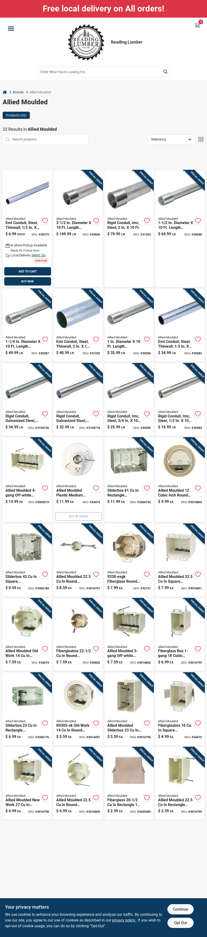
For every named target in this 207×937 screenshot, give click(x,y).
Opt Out (180, 923)
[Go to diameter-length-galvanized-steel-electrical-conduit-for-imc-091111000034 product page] (129, 325)
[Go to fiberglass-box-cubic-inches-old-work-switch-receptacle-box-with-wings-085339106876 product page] (180, 634)
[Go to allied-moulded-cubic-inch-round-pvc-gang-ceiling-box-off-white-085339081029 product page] (180, 480)
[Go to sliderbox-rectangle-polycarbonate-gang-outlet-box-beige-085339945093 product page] (27, 709)
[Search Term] (103, 72)
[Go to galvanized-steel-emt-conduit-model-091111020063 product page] (78, 325)
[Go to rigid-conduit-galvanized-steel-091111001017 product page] (78, 399)
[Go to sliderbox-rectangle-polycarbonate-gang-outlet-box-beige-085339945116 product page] (129, 480)
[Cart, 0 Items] (197, 25)
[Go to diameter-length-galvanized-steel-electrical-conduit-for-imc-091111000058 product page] (180, 228)
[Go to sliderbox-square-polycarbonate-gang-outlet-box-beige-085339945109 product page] (27, 560)
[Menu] (11, 28)
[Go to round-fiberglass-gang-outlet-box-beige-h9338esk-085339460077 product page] (27, 634)
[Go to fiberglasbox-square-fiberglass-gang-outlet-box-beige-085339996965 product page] (180, 709)
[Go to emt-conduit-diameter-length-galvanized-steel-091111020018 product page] (27, 228)
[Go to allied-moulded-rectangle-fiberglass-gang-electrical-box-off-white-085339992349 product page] (180, 783)
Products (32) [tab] (16, 115)
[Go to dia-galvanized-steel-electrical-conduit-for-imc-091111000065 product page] (129, 228)
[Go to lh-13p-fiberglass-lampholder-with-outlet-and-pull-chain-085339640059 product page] (78, 480)
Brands (18, 92)
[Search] (165, 71)
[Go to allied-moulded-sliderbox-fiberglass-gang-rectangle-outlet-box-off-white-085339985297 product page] (129, 709)
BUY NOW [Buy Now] (27, 281)
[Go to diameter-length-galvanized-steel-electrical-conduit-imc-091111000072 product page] (78, 228)
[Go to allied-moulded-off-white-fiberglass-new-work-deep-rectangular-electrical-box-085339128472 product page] (129, 634)
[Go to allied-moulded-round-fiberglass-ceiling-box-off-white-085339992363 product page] (78, 783)
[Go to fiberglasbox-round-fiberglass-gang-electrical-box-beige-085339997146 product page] (78, 634)
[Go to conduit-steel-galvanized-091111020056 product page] (180, 325)
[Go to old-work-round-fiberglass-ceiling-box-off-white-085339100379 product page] (78, 709)
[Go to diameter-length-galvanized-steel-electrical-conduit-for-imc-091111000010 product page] (180, 399)
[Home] (5, 92)
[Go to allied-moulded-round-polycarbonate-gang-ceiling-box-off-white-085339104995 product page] (78, 560)
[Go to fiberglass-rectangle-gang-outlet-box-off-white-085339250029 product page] (129, 783)
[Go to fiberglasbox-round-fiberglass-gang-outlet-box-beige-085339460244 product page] (129, 560)
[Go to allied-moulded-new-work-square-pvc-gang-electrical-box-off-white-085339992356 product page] (27, 783)
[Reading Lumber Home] (86, 42)
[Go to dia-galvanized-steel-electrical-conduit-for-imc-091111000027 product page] (129, 399)
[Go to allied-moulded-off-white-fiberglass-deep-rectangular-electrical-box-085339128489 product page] (27, 480)
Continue (180, 909)
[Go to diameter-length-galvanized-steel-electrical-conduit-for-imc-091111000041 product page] (27, 325)
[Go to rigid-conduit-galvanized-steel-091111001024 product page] (27, 399)
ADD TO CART (28, 271)
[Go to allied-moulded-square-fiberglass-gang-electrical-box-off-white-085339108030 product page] (180, 560)
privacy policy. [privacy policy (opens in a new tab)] (124, 920)
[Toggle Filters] (201, 139)
